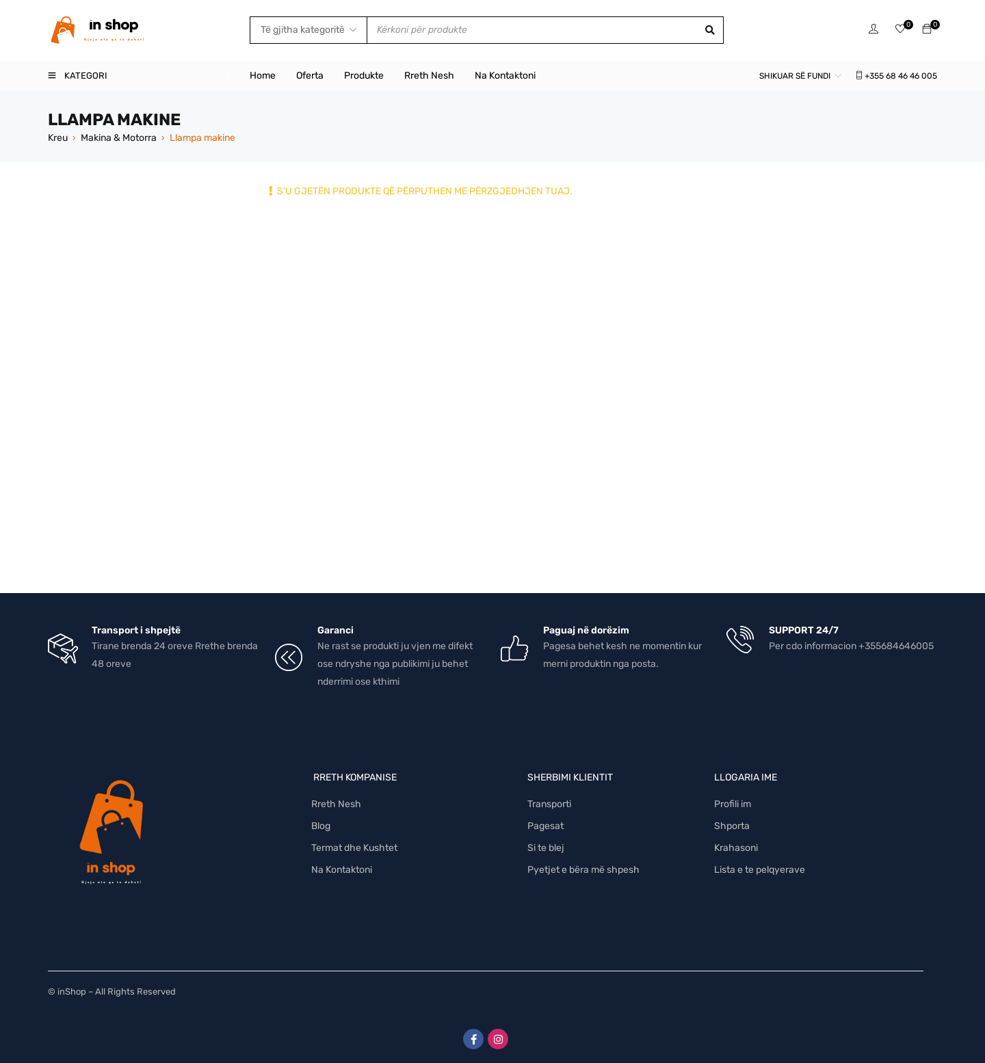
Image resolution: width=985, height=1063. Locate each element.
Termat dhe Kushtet (354, 848)
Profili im (732, 804)
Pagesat (545, 826)
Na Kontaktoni (341, 870)
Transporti (549, 804)
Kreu (58, 138)
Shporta (732, 826)
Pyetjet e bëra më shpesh (583, 870)
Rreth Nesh (336, 804)
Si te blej (545, 848)
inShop (71, 991)
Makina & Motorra (119, 138)
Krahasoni (736, 848)
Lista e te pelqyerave (759, 870)
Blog (320, 826)
